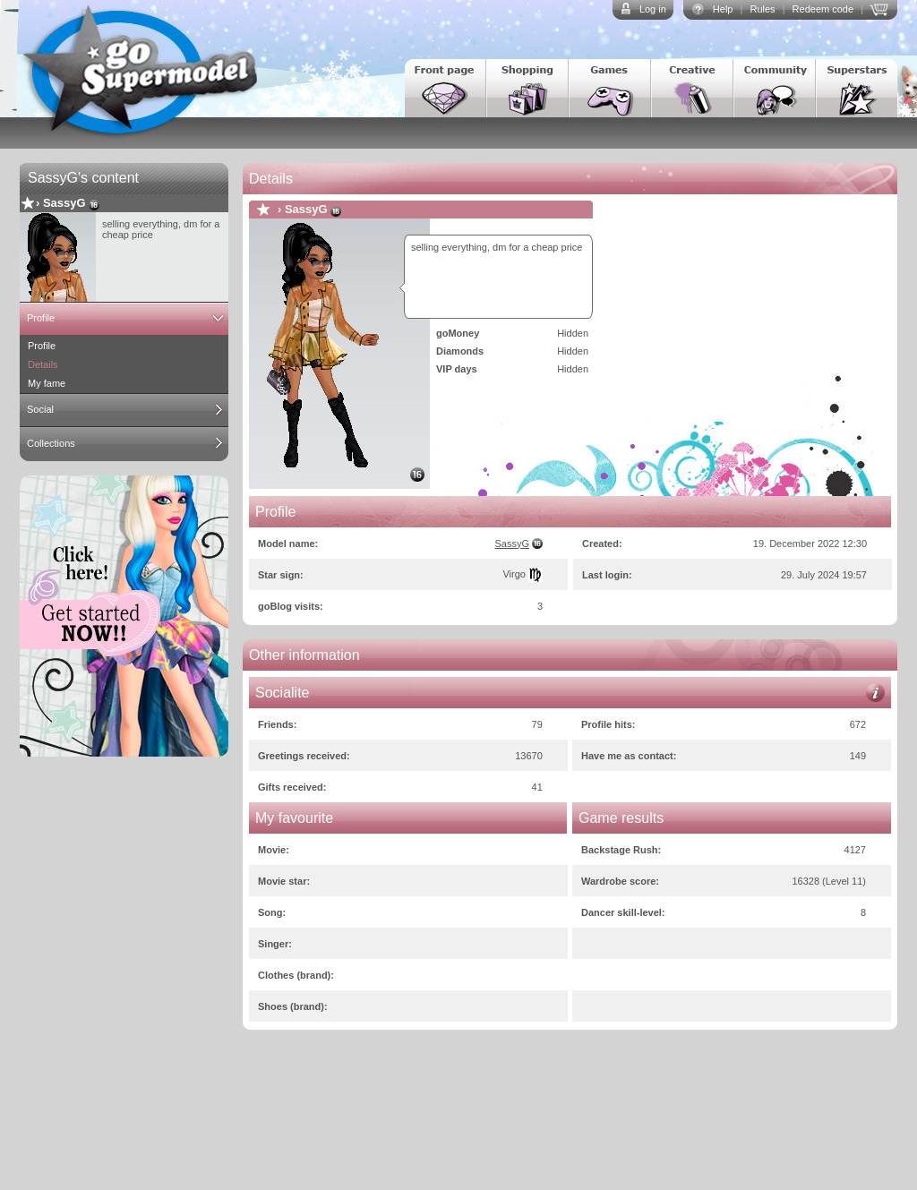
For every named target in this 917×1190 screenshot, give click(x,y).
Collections (51, 443)
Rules (762, 9)
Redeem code (823, 9)
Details (43, 364)
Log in (652, 9)
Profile (41, 317)
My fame (46, 383)
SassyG (64, 203)
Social (40, 409)
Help (723, 9)
